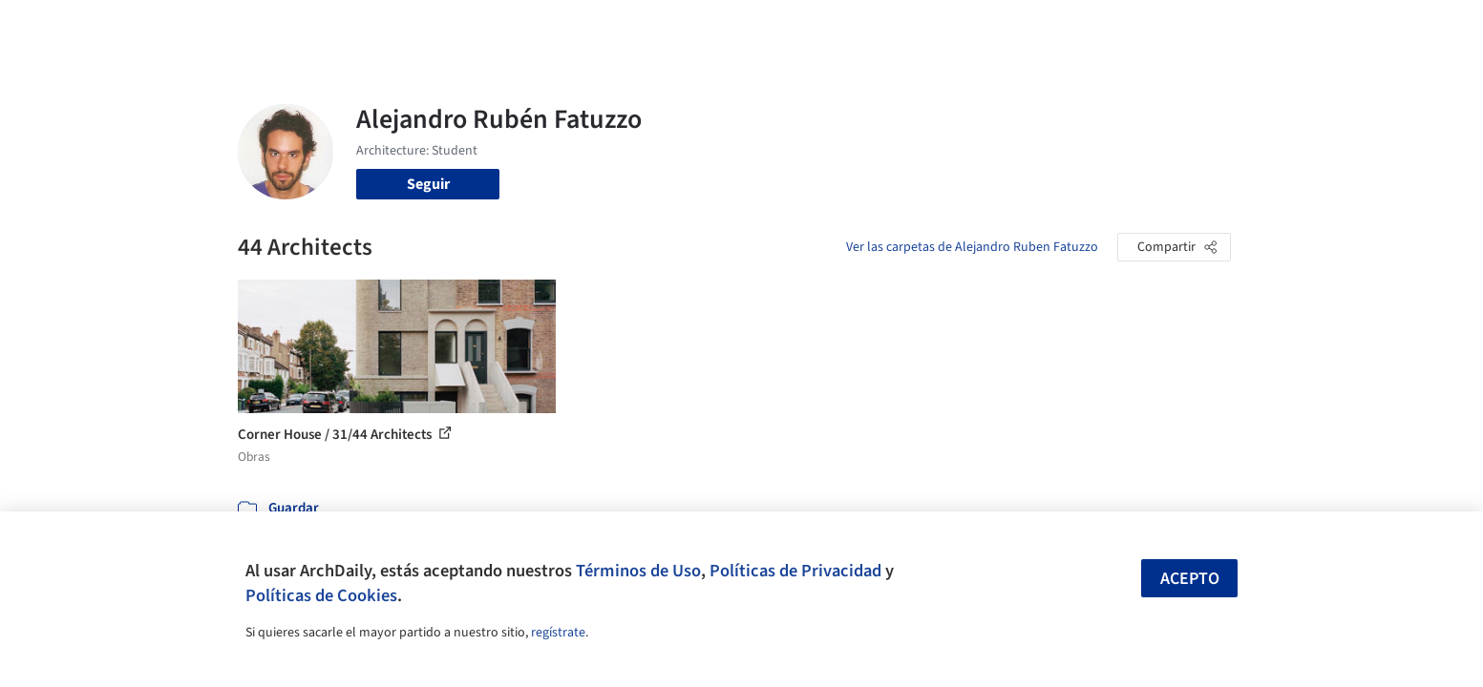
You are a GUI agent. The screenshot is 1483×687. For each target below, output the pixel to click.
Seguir (428, 184)
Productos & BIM (829, 26)
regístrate (558, 632)
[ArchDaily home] (169, 27)
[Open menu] (1315, 26)
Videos (990, 26)
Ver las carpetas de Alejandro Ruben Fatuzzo (972, 247)
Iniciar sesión (1093, 26)
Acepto (1189, 579)
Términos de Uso (638, 570)
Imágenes (728, 26)
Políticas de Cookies (321, 595)
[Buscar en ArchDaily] (436, 26)
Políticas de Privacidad (795, 570)
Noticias (926, 26)
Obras (662, 26)
